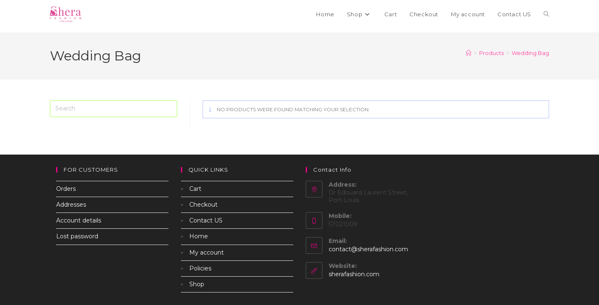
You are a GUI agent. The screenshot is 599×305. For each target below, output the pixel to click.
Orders (66, 188)
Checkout (203, 204)
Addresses (71, 204)
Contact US (206, 220)
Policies (200, 268)
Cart (195, 188)
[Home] (468, 53)
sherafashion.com (354, 274)
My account (206, 252)
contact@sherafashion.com (368, 249)
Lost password (77, 236)
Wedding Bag (530, 53)
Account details (78, 220)
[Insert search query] (113, 108)
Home (198, 236)
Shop (196, 284)
